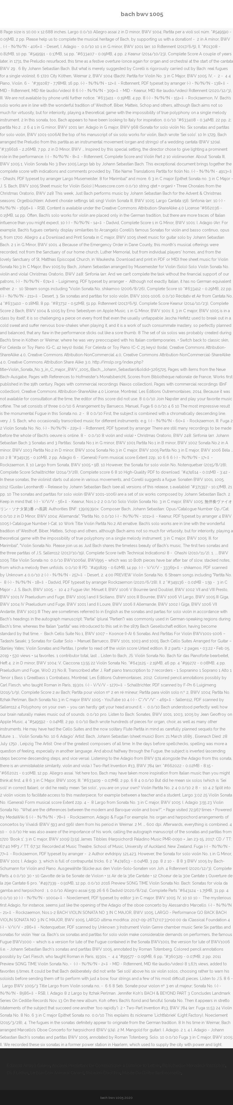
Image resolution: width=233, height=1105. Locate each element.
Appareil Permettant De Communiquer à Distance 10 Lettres (106, 1065)
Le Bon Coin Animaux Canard (57, 1073)
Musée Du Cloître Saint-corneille (151, 1073)
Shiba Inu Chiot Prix (103, 1073)
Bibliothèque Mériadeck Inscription (193, 1065)
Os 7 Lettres (17, 1073)
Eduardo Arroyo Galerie (28, 1065)
